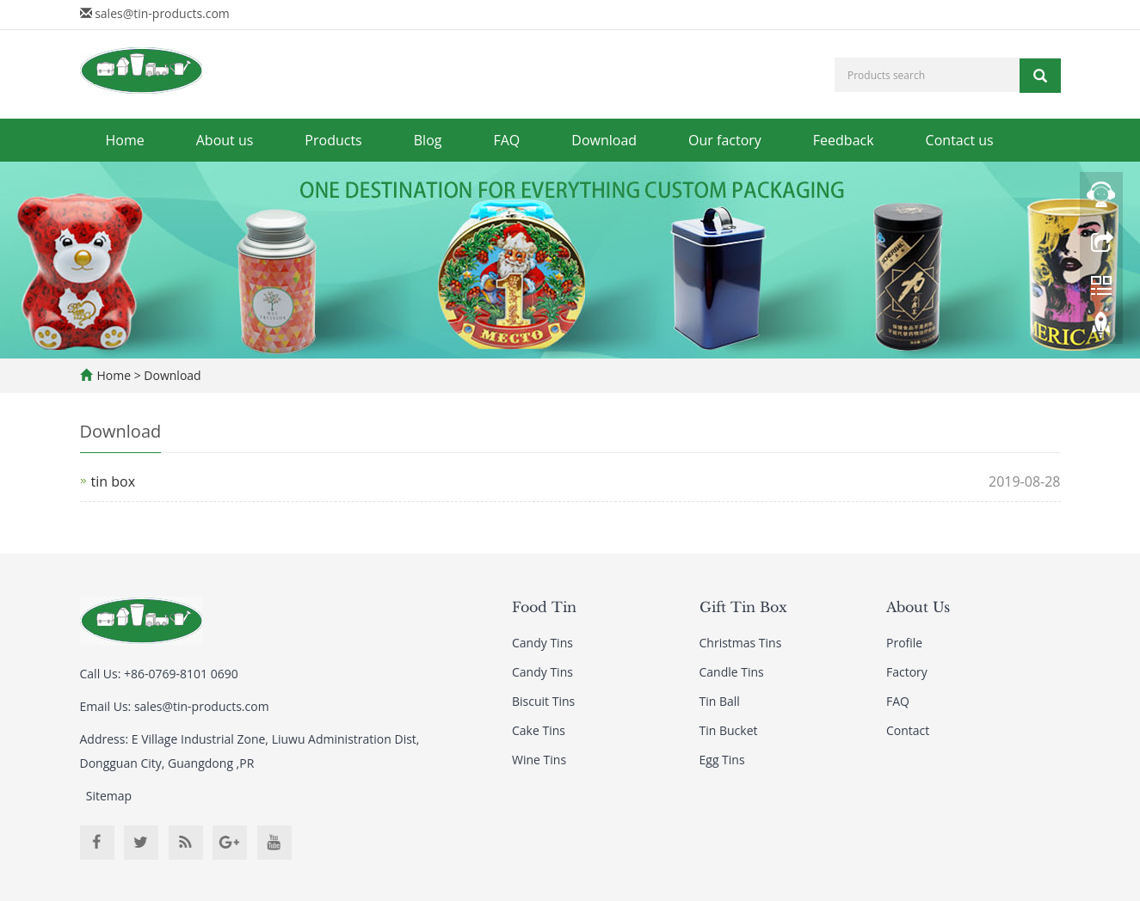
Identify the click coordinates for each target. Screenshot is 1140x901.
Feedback (843, 140)
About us (225, 140)
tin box (113, 481)
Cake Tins (538, 730)
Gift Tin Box (743, 607)
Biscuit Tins (543, 701)
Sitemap (109, 796)
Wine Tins (539, 759)
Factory (906, 672)
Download (604, 140)
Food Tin (544, 607)
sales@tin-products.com (162, 13)
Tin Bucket (728, 730)
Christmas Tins (740, 642)
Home (125, 140)
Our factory (724, 140)
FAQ (506, 140)
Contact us (960, 140)
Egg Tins (722, 759)
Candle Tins (731, 672)
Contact (907, 730)
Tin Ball (719, 701)
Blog (428, 140)
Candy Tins (542, 642)
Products (333, 140)
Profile (904, 642)
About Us (918, 607)
